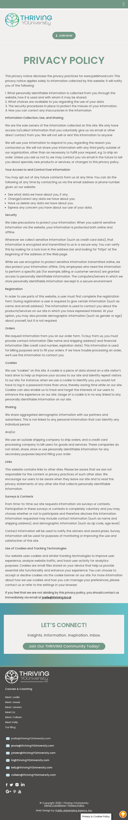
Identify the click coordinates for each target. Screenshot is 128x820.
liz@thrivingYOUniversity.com (27, 760)
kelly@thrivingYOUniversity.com (28, 767)
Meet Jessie (12, 702)
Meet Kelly (11, 722)
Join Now (65, 36)
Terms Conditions (55, 805)
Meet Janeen (13, 707)
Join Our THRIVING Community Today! (64, 646)
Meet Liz (10, 712)
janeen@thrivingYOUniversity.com (30, 753)
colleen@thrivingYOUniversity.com (30, 775)
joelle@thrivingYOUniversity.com (28, 738)
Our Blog (10, 727)
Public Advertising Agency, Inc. (74, 810)
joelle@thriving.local (56, 597)
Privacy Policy (76, 805)
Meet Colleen (13, 717)
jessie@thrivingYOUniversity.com (29, 745)
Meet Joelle (12, 697)
